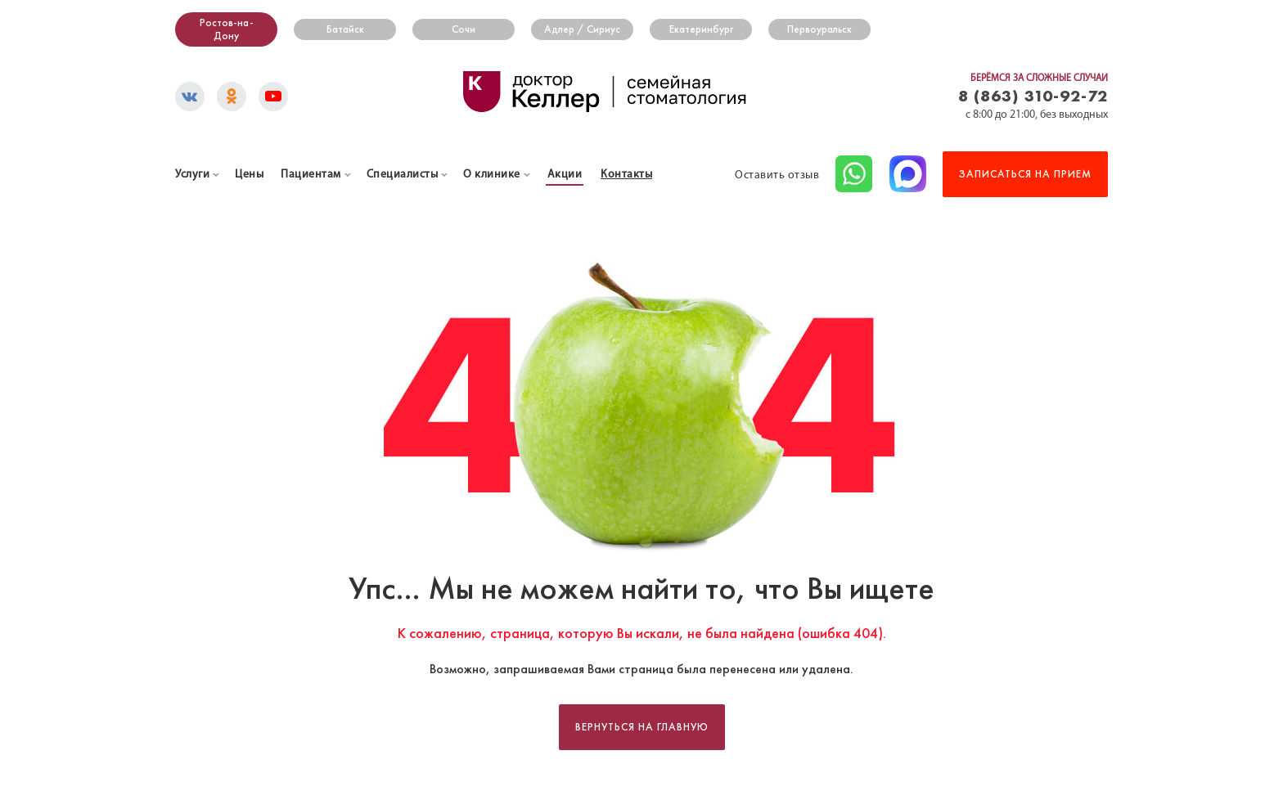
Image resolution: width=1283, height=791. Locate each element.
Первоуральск (819, 29)
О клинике (491, 175)
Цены (249, 175)
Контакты (626, 175)
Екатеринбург (701, 29)
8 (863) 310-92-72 (1033, 95)
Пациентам (311, 175)
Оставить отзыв (777, 175)
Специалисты (403, 175)
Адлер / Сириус (582, 29)
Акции (565, 175)
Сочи (463, 29)
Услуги (192, 175)
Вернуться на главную (642, 727)
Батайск (345, 29)
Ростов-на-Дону (227, 29)
